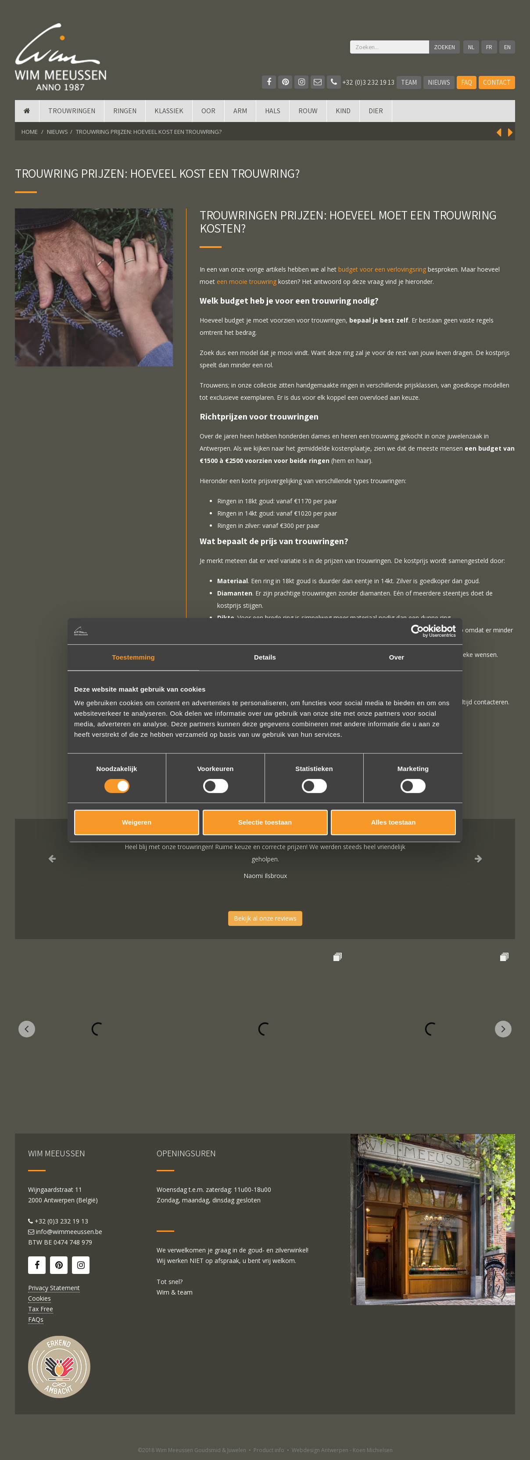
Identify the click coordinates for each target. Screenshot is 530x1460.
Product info (269, 1450)
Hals (272, 110)
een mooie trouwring (246, 281)
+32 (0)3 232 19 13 (360, 82)
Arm (240, 110)
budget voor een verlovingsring (382, 269)
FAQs (35, 1319)
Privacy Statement (54, 1288)
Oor (208, 110)
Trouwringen (71, 110)
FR (489, 47)
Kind (343, 110)
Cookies (39, 1298)
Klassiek (168, 110)
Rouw (308, 110)
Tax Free (40, 1309)
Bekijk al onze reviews (265, 918)
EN (507, 47)
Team (409, 82)
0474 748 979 (73, 1242)
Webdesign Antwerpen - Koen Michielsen (342, 1450)
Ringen (124, 110)
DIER (376, 110)
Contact (497, 82)
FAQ (466, 82)
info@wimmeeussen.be (69, 1231)
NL (471, 47)
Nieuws (439, 82)
